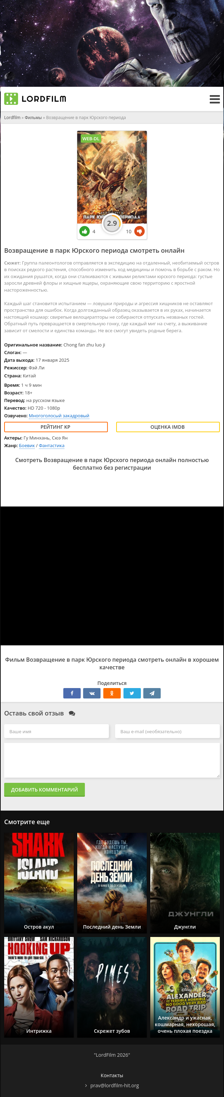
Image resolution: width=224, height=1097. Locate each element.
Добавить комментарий (44, 789)
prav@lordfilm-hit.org (114, 1085)
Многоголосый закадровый (59, 415)
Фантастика (52, 445)
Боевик (27, 445)
